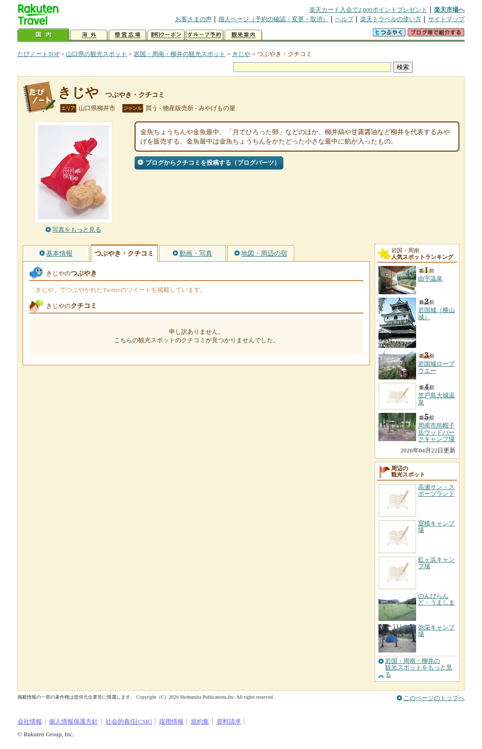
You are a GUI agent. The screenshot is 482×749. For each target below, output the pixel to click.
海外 (89, 35)
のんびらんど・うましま (436, 599)
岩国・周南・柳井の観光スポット (179, 53)
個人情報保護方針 (73, 721)
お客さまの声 (193, 19)
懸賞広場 (127, 35)
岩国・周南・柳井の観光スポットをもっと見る (418, 668)
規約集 (200, 721)
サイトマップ (446, 19)
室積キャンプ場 (436, 526)
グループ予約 (205, 35)
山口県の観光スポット (96, 53)
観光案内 (243, 35)
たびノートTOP (38, 53)
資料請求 (229, 721)
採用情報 (171, 721)
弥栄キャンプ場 (436, 630)
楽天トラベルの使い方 (390, 19)
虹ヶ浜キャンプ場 (436, 563)
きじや (241, 53)
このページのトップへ (434, 697)
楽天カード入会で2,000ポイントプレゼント (368, 9)
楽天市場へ (449, 9)
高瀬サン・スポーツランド (436, 490)
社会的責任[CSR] (128, 721)
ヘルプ (344, 19)
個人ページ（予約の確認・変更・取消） (273, 19)
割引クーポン (166, 35)
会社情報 (29, 721)
